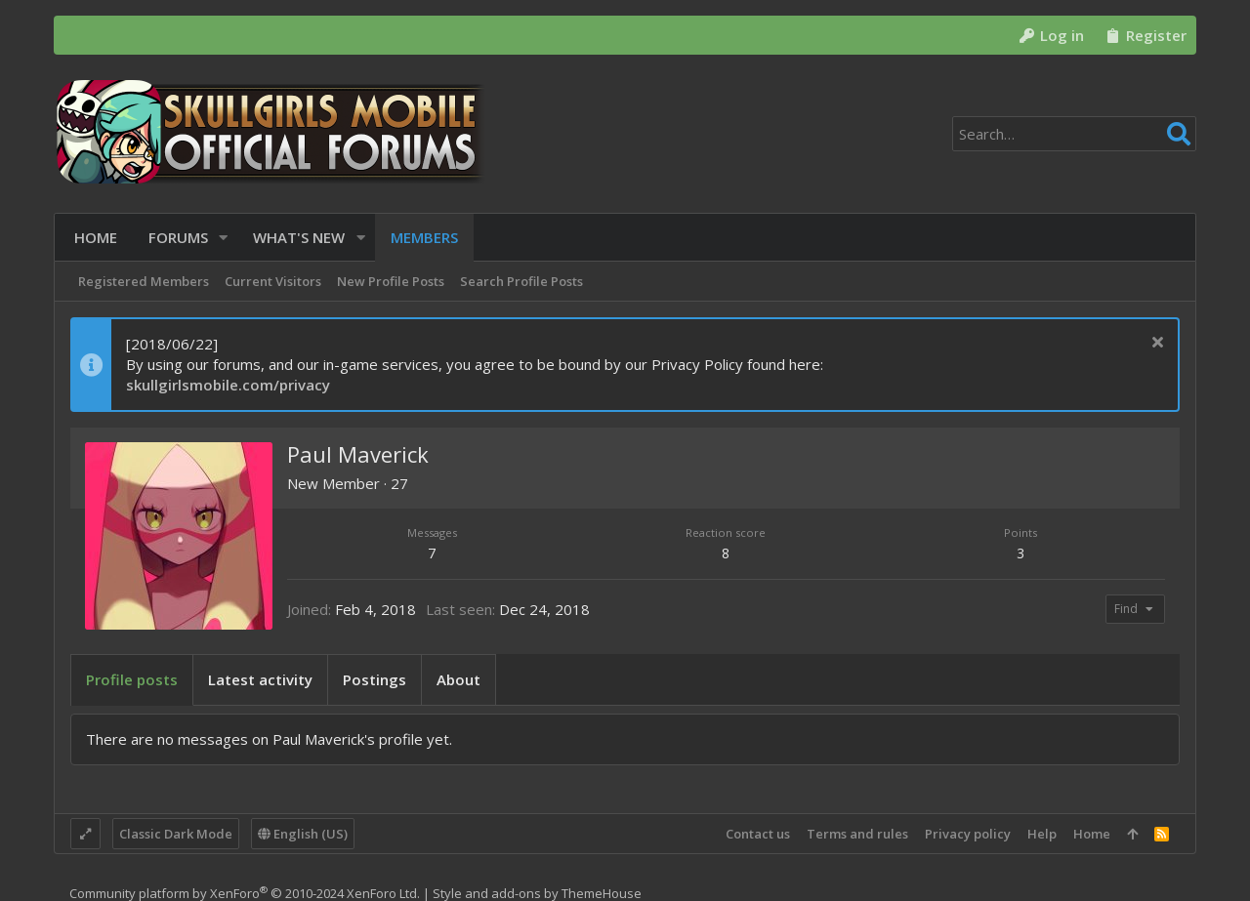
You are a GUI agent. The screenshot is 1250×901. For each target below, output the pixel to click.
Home (1091, 833)
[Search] (1074, 133)
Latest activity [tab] (260, 679)
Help (1042, 833)
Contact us (758, 833)
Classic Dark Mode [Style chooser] (175, 833)
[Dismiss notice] (1154, 344)
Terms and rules (857, 833)
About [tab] (458, 679)
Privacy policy (968, 833)
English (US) (303, 833)
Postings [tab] (374, 679)
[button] (220, 238)
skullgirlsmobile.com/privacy (228, 384)
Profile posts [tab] (132, 679)
